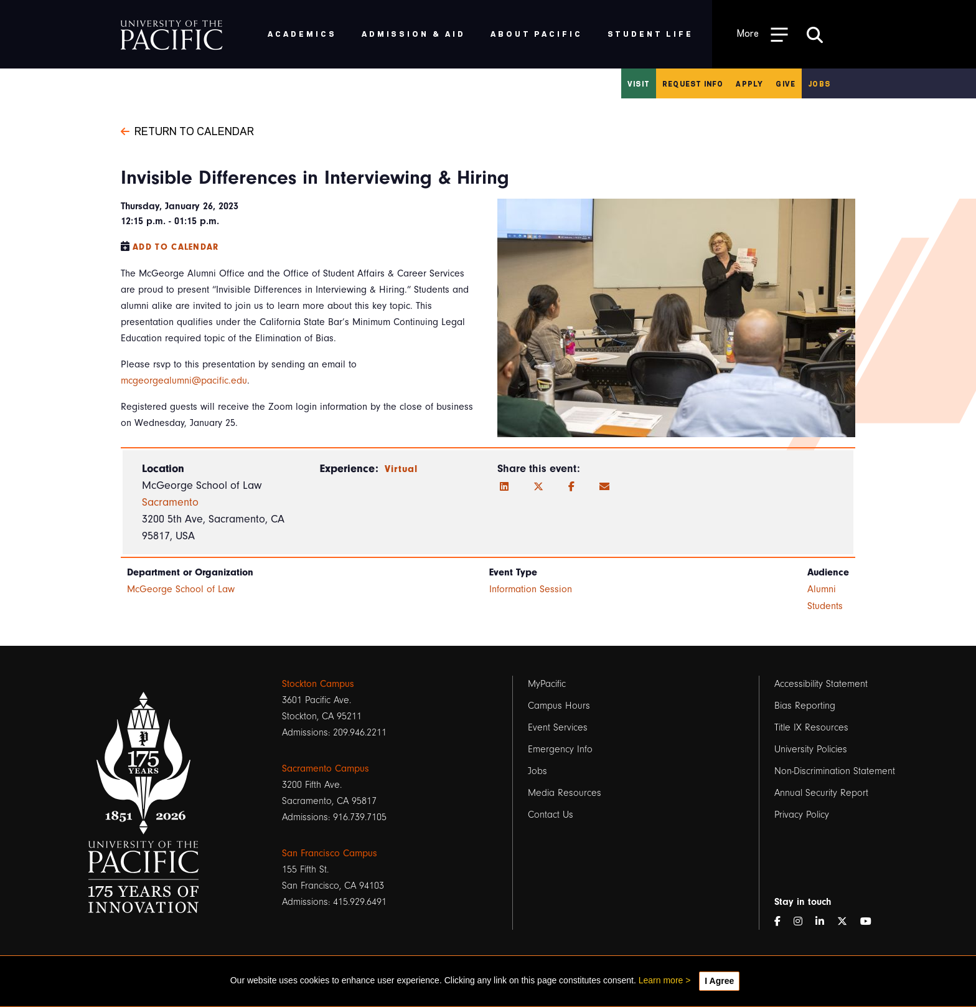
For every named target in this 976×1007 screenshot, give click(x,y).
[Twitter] (538, 487)
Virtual (401, 469)
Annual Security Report (821, 792)
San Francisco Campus (329, 853)
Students (825, 606)
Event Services (558, 727)
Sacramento (170, 502)
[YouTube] (870, 922)
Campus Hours (559, 705)
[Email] (604, 487)
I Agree (719, 981)
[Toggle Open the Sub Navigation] (762, 34)
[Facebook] (571, 487)
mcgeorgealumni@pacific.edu (184, 380)
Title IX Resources (811, 727)
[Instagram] (803, 922)
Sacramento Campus (325, 768)
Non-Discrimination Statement (834, 771)
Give (785, 83)
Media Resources (564, 792)
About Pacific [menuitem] (536, 33)
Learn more (661, 980)
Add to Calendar (176, 247)
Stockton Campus (318, 683)
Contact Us (550, 814)
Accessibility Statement (821, 683)
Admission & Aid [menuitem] (414, 33)
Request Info (692, 83)
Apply (749, 83)
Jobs (819, 83)
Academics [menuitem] (302, 33)
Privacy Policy (801, 814)
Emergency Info (560, 749)
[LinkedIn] (504, 487)
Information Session (530, 589)
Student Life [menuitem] (651, 33)
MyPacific (547, 683)
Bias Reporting (804, 705)
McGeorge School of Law (181, 589)
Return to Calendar (187, 130)
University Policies (810, 749)
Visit (638, 83)
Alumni (821, 589)
